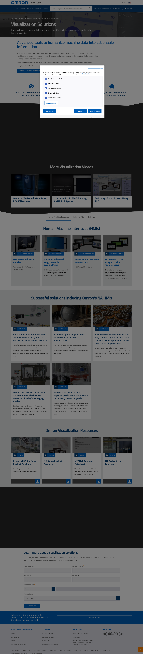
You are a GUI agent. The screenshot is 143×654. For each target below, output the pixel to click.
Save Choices (49, 111)
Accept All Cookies (95, 111)
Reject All (80, 111)
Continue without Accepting (95, 68)
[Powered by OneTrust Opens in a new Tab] (95, 117)
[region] (72, 92)
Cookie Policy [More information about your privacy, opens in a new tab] (86, 74)
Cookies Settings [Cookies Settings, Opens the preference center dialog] (51, 103)
